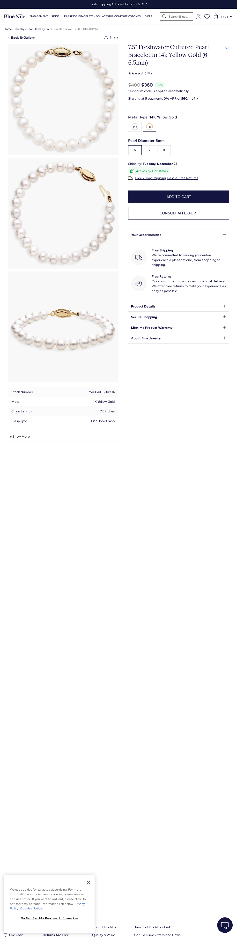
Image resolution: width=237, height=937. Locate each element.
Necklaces (101, 16)
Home (8, 29)
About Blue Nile (104, 927)
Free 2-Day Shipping (150, 178)
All (48, 29)
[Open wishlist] (207, 16)
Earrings (70, 16)
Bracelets (86, 16)
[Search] (164, 17)
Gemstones (132, 16)
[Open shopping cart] (215, 16)
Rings (55, 16)
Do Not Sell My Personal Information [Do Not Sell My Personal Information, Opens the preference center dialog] (49, 918)
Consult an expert (179, 213)
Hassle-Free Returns (182, 178)
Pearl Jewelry (36, 29)
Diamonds (116, 16)
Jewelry (19, 29)
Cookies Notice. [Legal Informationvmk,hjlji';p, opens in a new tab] (31, 908)
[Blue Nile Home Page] (15, 17)
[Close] (88, 882)
